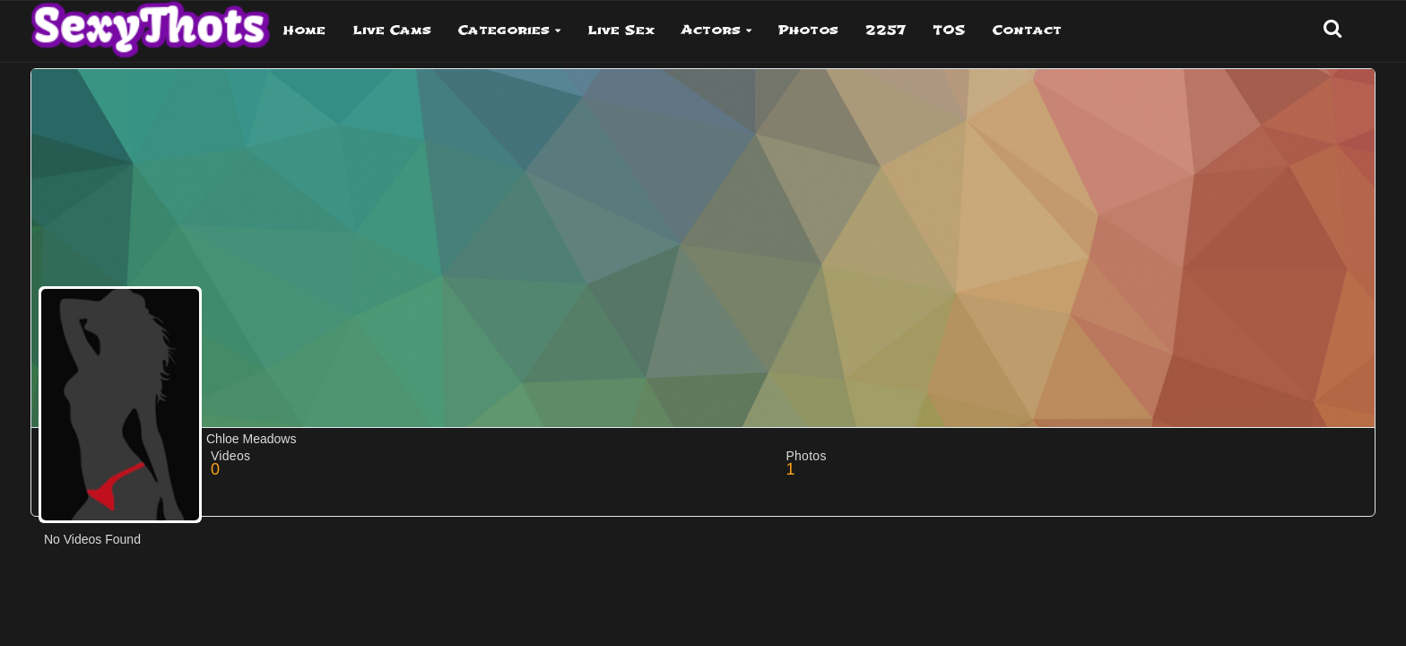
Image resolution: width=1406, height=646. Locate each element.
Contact (1027, 30)
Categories (504, 30)
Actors (711, 30)
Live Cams (391, 30)
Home (304, 30)
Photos (808, 30)
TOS (949, 30)
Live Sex (621, 30)
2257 (885, 30)
